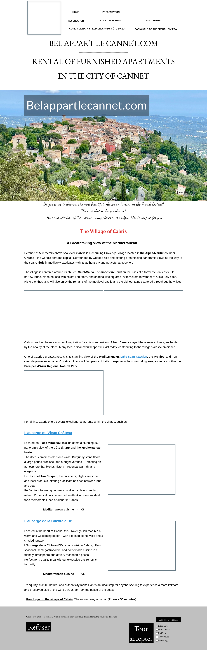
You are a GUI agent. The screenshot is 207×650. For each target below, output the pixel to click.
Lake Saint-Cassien (133, 356)
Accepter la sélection (168, 619)
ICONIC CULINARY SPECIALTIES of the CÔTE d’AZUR (97, 29)
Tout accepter (141, 633)
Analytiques (163, 636)
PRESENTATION (111, 12)
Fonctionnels (164, 629)
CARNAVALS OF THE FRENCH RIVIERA (156, 29)
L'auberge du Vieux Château (48, 433)
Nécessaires (163, 625)
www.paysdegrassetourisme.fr (84, 608)
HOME (75, 12)
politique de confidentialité (87, 616)
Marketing (163, 640)
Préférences (163, 633)
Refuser (39, 626)
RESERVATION (76, 21)
